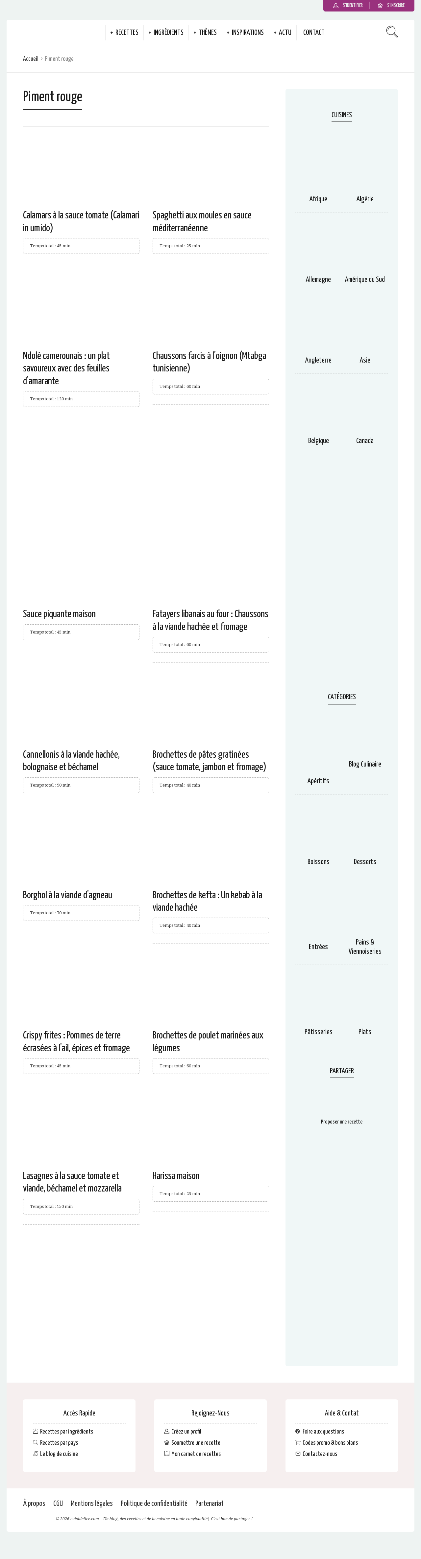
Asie (365, 360)
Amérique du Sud (365, 279)
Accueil (30, 59)
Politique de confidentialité (154, 1503)
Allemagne (318, 279)
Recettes (126, 32)
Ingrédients (169, 32)
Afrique (318, 199)
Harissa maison (176, 1176)
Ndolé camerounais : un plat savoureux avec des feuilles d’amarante (66, 368)
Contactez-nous (320, 1454)
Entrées (318, 947)
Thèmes (208, 32)
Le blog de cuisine (59, 1454)
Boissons (319, 862)
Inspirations (248, 32)
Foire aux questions (323, 1432)
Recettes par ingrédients (66, 1432)
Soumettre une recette (195, 1443)
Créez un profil (186, 1432)
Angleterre (318, 360)
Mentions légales (92, 1503)
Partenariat (209, 1503)
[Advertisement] (146, 476)
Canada (365, 441)
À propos (34, 1503)
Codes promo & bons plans (330, 1443)
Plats (365, 1032)
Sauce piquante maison (59, 614)
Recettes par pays (59, 1443)
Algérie (365, 199)
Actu (285, 32)
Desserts (365, 862)
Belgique (318, 441)
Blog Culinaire (365, 764)
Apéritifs (318, 781)
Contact (314, 32)
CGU (58, 1503)
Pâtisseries (319, 1032)
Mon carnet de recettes (196, 1454)
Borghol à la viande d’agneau (67, 895)
